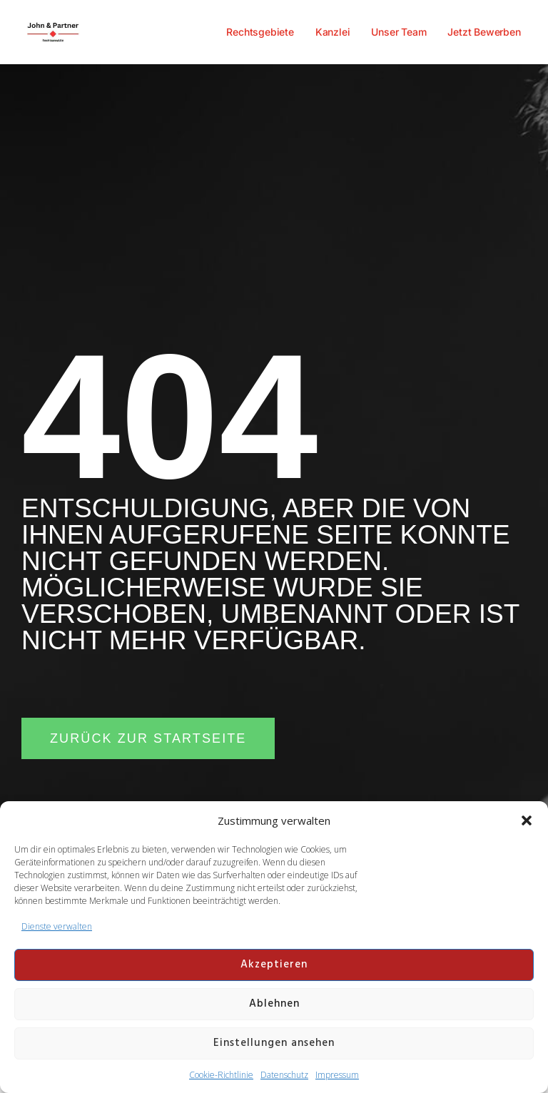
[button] (526, 820)
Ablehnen (274, 1003)
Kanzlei (332, 32)
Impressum (337, 1075)
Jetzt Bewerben (483, 32)
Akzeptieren (274, 964)
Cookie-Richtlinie (221, 1075)
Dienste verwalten (56, 926)
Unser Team (398, 32)
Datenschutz (284, 1075)
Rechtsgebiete (259, 32)
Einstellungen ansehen (274, 1043)
